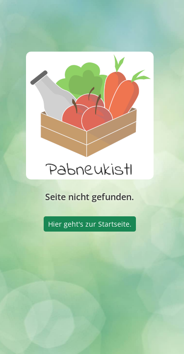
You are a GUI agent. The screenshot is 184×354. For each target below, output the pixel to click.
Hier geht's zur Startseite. (89, 224)
